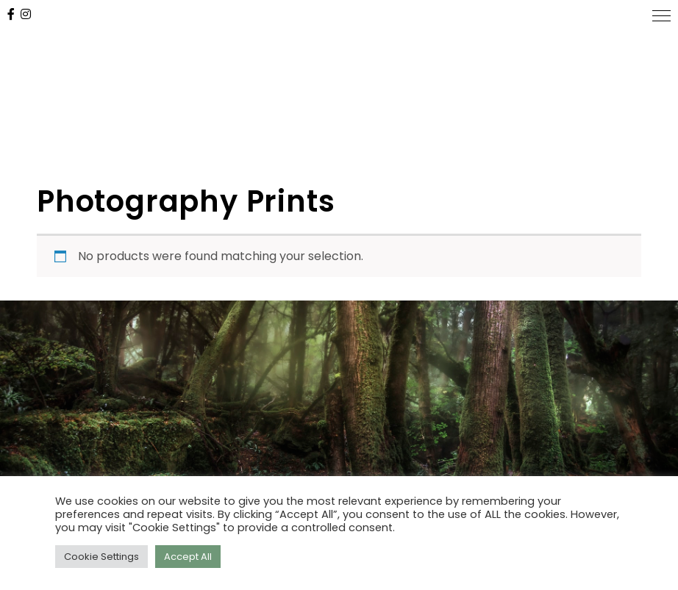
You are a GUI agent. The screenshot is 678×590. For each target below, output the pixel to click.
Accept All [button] (188, 557)
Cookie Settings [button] (101, 557)
